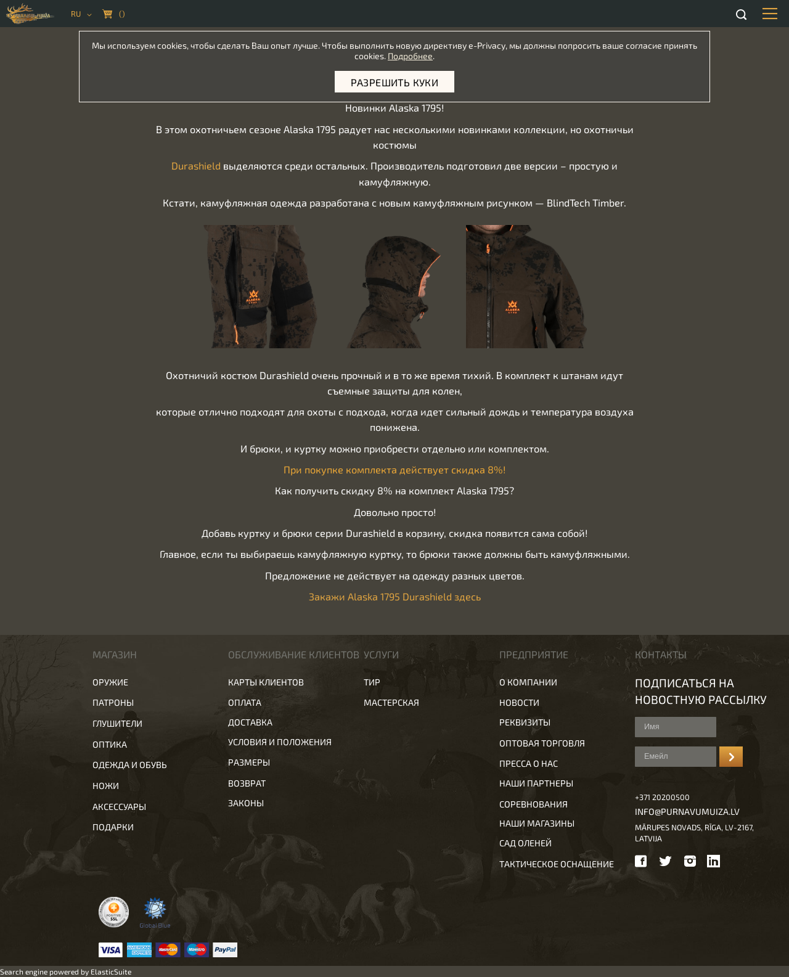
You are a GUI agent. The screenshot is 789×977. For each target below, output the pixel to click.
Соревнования (533, 804)
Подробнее (410, 56)
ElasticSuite (111, 971)
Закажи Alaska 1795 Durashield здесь (395, 596)
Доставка (250, 722)
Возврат (247, 783)
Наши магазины (536, 823)
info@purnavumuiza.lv (687, 811)
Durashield (196, 165)
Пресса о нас (528, 763)
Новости (519, 702)
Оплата (244, 702)
